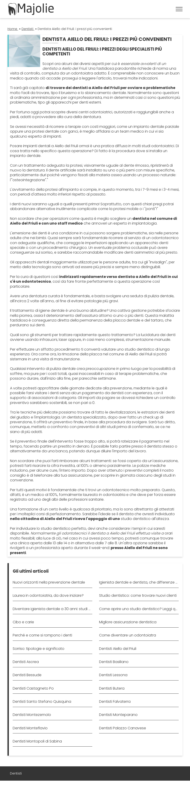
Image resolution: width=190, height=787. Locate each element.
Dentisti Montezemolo (32, 714)
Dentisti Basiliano (114, 661)
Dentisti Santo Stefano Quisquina (42, 701)
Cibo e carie (23, 622)
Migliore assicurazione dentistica (127, 622)
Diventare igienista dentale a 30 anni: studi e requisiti (52, 608)
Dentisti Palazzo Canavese (122, 728)
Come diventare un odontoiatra (127, 635)
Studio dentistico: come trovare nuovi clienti (138, 595)
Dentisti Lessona (113, 675)
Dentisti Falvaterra (115, 701)
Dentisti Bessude (27, 675)
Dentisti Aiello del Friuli (117, 648)
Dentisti (16, 773)
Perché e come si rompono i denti (42, 635)
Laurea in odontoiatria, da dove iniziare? (48, 595)
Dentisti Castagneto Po (33, 688)
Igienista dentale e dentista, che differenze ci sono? (139, 582)
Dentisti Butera (111, 688)
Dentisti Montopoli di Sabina (37, 741)
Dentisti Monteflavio (30, 728)
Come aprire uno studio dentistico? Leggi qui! (139, 608)
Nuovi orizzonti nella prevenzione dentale (49, 582)
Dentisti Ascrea (26, 661)
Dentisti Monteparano (118, 714)
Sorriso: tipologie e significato (38, 648)
